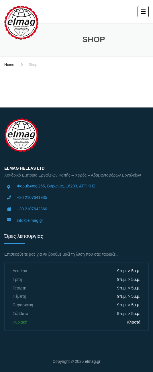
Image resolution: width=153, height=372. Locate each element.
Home (9, 64)
